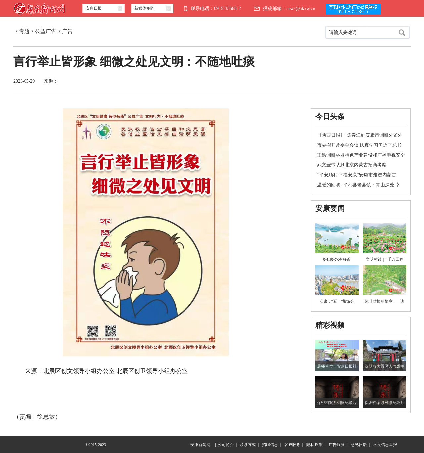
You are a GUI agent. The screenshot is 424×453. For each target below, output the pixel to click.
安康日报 (94, 8)
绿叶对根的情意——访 (384, 301)
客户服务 (292, 444)
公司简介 (226, 444)
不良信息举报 (385, 444)
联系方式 (248, 444)
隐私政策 (314, 444)
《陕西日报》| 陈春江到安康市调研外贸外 (359, 135)
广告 (67, 31)
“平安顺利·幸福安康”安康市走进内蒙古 (357, 174)
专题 (24, 31)
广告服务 (336, 444)
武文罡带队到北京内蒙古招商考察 (352, 164)
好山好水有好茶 (337, 259)
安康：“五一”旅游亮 (337, 301)
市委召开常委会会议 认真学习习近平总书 (359, 145)
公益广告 (45, 31)
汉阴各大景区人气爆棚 (384, 366)
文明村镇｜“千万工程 (384, 259)
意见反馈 (359, 444)
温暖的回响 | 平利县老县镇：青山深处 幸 (358, 184)
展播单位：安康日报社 (337, 366)
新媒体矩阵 (144, 8)
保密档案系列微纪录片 (337, 402)
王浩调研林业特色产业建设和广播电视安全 (361, 155)
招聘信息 (270, 444)
